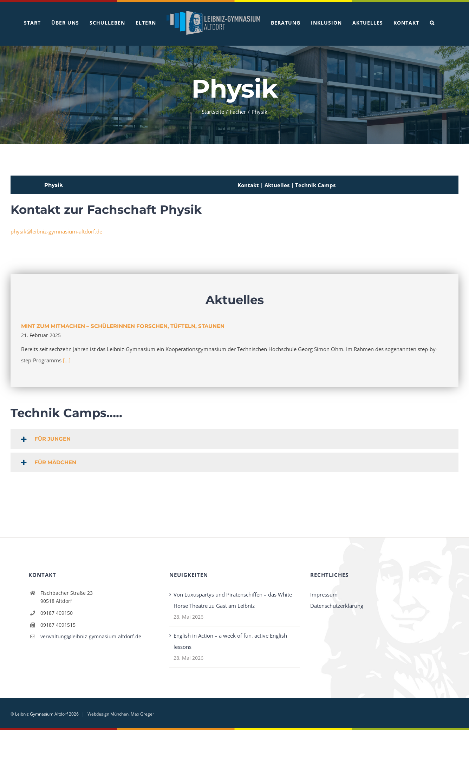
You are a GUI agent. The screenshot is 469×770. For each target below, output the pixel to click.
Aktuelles (278, 184)
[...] (67, 359)
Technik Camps (315, 184)
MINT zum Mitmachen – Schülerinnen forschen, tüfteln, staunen (122, 325)
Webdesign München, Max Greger (120, 714)
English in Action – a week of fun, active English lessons (230, 641)
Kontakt (248, 184)
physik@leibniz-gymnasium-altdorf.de (56, 231)
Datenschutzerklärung (336, 605)
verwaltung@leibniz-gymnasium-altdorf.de (90, 636)
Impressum (324, 594)
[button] (432, 23)
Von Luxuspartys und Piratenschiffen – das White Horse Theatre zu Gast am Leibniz (233, 600)
